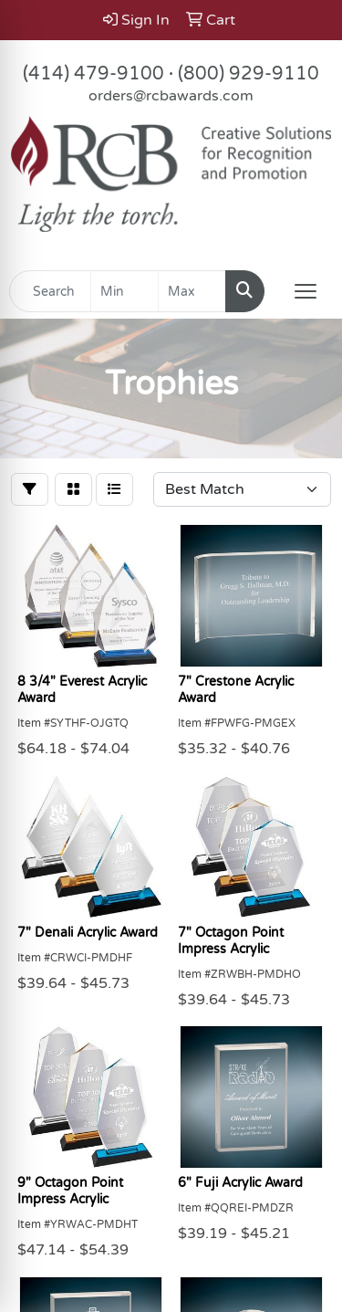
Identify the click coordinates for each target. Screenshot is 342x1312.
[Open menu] (305, 291)
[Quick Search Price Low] (124, 291)
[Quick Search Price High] (192, 291)
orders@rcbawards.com (171, 96)
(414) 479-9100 (93, 74)
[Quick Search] (50, 291)
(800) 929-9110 (248, 74)
